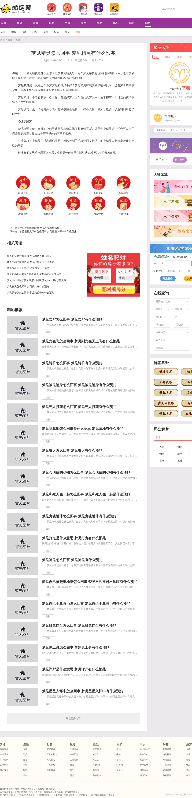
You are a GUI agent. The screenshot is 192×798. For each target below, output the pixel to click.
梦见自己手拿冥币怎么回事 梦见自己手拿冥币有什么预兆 (86, 604)
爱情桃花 (123, 213)
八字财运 (4, 765)
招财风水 (144, 770)
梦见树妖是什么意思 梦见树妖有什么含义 (29, 255)
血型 (83, 23)
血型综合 (97, 749)
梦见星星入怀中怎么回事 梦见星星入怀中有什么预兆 (48, 231)
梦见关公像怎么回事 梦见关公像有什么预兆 (30, 292)
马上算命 (168, 278)
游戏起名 (51, 770)
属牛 (72, 770)
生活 (56, 32)
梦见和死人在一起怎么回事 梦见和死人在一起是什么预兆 (86, 494)
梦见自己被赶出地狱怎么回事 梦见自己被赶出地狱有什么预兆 (89, 582)
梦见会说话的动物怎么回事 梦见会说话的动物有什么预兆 (86, 472)
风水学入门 (145, 749)
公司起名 (51, 765)
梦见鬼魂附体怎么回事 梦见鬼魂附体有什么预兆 (79, 516)
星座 (35, 23)
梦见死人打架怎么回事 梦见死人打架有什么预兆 (79, 407)
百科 (25, 775)
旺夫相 (119, 765)
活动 (45, 32)
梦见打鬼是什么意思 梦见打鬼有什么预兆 (74, 538)
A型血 (96, 754)
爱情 (25, 749)
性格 (25, 759)
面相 (118, 759)
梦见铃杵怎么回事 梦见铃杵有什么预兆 (72, 363)
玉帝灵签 (167, 765)
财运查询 (73, 193)
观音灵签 (167, 749)
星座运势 (73, 213)
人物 (2, 32)
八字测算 (123, 193)
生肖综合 (74, 749)
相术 (99, 23)
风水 (116, 23)
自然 (67, 32)
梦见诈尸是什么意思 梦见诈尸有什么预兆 (74, 669)
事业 (25, 765)
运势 (25, 754)
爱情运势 (48, 193)
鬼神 (78, 32)
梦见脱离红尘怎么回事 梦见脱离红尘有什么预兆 (79, 625)
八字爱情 (4, 759)
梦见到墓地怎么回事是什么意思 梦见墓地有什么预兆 (82, 429)
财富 (25, 770)
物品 (34, 32)
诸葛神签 (167, 754)
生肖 (67, 23)
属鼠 (72, 765)
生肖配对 (74, 754)
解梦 (148, 23)
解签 (132, 23)
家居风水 (144, 759)
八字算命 (161, 257)
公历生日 (158, 271)
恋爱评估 (98, 213)
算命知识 (4, 770)
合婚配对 (98, 193)
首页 (2, 39)
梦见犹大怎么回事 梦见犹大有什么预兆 (28, 286)
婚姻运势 (48, 213)
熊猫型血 (97, 775)
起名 (51, 23)
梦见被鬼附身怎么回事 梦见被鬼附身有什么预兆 (79, 385)
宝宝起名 (51, 749)
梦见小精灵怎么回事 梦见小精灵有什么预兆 (30, 262)
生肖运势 (74, 759)
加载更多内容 (73, 718)
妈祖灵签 (167, 770)
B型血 (96, 759)
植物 (24, 32)
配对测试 (179, 159)
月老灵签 (167, 759)
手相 (118, 754)
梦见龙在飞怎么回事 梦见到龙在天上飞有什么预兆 (81, 341)
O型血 (96, 770)
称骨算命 (180, 257)
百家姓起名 (52, 754)
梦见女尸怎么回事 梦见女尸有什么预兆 (72, 319)
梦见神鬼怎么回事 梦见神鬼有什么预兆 (41, 227)
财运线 (119, 770)
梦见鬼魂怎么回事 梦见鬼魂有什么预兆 (28, 268)
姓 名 (158, 263)
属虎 (72, 775)
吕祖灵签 (167, 775)
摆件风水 (144, 765)
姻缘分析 (23, 193)
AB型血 (96, 765)
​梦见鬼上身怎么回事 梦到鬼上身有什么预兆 (75, 647)
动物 (13, 32)
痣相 (118, 749)
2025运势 (23, 213)
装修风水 (144, 754)
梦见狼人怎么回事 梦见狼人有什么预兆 (72, 450)
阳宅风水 (144, 775)
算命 (19, 23)
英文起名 (51, 759)
